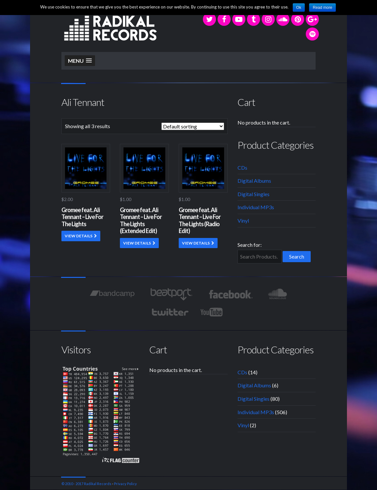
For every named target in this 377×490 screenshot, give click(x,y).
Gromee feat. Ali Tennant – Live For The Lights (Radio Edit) (200, 220)
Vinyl (243, 220)
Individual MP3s (256, 207)
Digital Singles (254, 194)
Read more (322, 7)
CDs (242, 167)
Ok (298, 7)
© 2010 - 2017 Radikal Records (86, 484)
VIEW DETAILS (78, 235)
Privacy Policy (125, 484)
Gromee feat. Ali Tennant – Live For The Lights (82, 217)
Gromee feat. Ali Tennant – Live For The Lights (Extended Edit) (141, 220)
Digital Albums (254, 180)
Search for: (250, 245)
